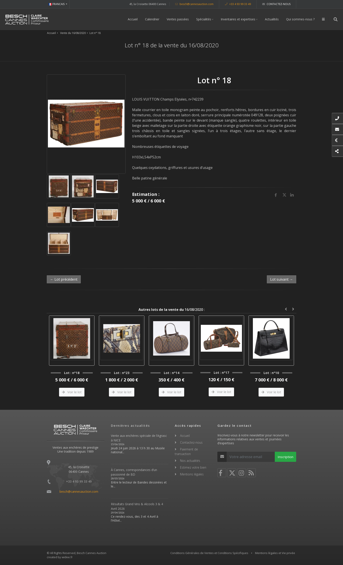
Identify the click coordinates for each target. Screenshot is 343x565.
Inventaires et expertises (238, 19)
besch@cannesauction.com (194, 4)
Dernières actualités (130, 425)
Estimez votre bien (193, 467)
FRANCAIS (56, 4)
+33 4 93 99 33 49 (238, 4)
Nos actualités (190, 461)
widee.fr (67, 557)
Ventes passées (178, 19)
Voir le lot (72, 392)
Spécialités (203, 19)
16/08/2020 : (171, 309)
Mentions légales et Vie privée (275, 553)
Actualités (272, 19)
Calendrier (152, 19)
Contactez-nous (276, 4)
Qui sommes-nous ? (300, 19)
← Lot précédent (63, 279)
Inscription (285, 457)
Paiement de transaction (186, 451)
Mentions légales (192, 474)
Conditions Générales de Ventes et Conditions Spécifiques (209, 553)
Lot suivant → (281, 279)
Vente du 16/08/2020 (73, 33)
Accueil (133, 19)
